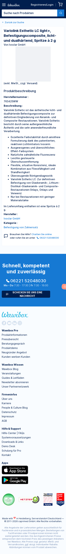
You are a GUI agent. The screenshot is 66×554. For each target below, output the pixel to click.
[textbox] (29, 13)
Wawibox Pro (10, 330)
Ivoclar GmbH (12, 218)
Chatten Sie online (42, 234)
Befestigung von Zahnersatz (21, 227)
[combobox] (33, 12)
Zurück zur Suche (13, 22)
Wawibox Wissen (12, 364)
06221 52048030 (48, 237)
